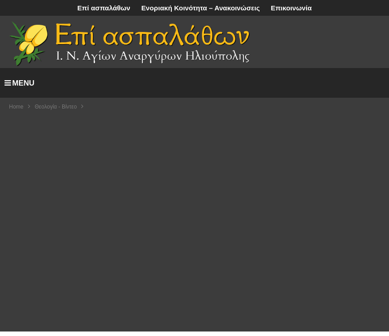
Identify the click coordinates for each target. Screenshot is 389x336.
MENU (19, 83)
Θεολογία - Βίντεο (56, 107)
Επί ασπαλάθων (103, 8)
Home (16, 107)
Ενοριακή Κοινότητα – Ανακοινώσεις (200, 8)
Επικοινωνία (291, 8)
